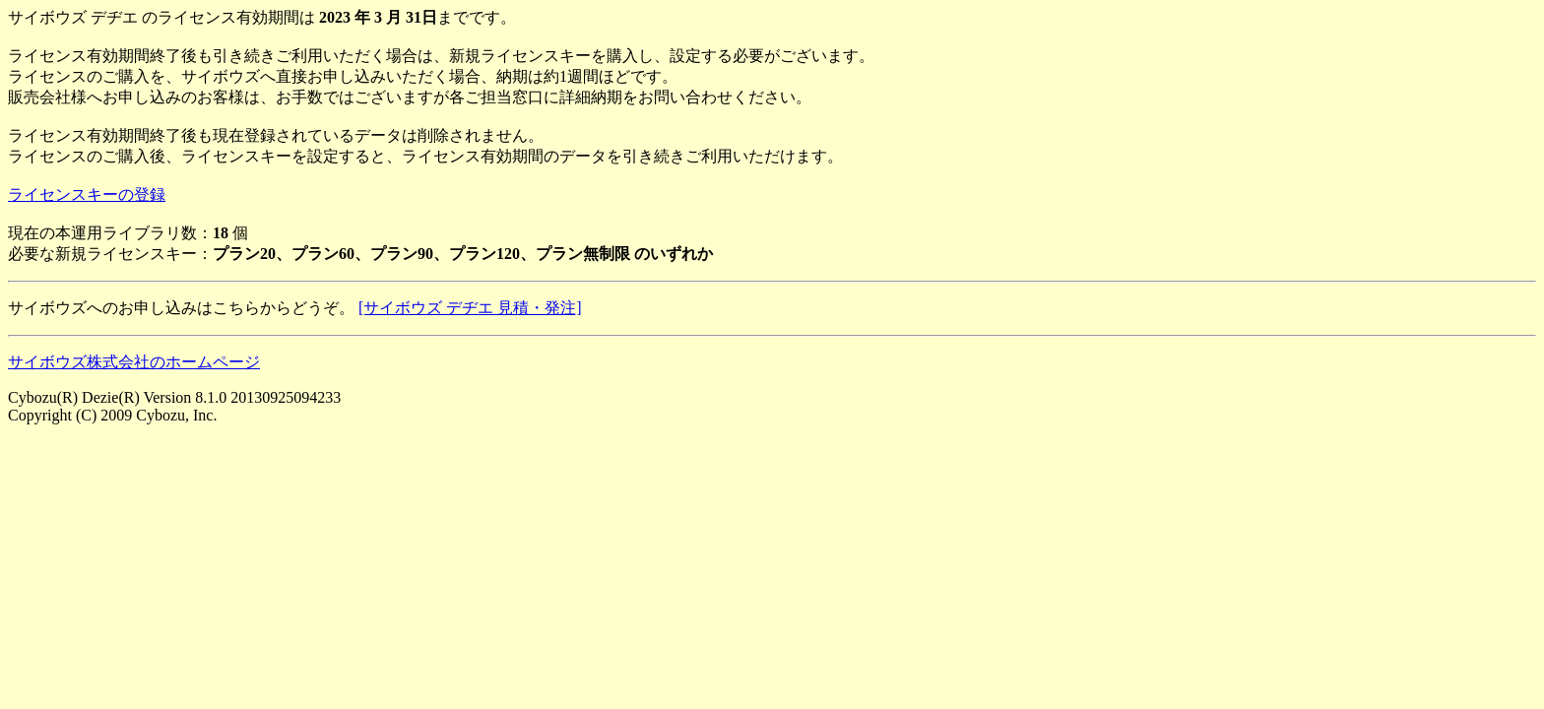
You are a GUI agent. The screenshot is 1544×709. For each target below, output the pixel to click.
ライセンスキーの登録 (86, 194)
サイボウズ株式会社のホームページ (134, 362)
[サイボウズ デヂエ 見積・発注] (470, 307)
